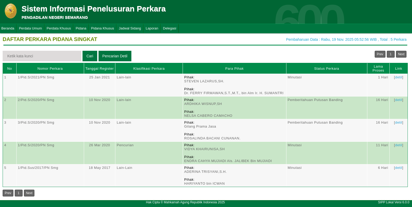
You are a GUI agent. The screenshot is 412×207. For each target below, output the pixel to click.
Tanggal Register (99, 68)
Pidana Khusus (102, 28)
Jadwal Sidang (130, 28)
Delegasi (169, 28)
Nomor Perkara (50, 68)
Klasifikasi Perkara (149, 68)
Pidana (81, 28)
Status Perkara (326, 68)
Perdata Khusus (59, 28)
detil (398, 77)
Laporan (152, 28)
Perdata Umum (30, 28)
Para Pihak (234, 68)
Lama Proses (378, 68)
